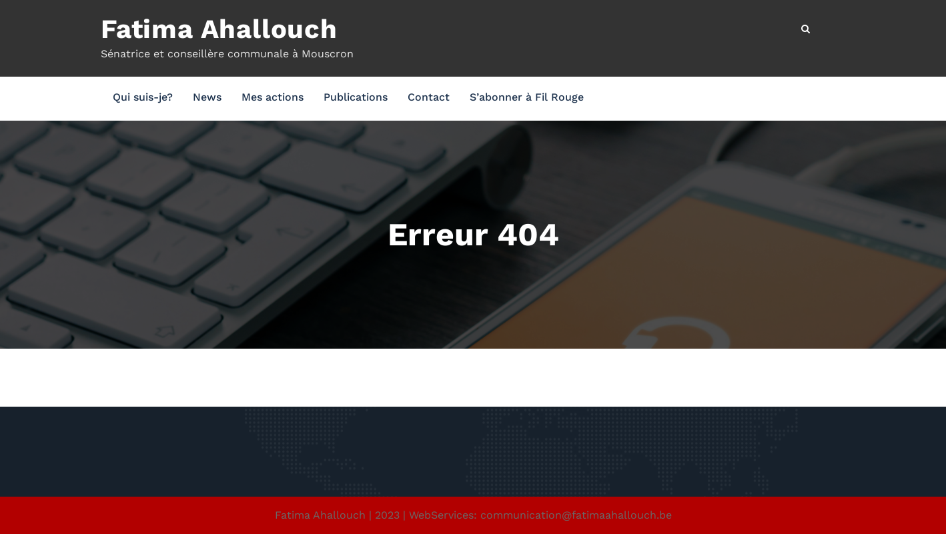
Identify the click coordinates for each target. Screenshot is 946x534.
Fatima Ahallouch (219, 29)
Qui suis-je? (143, 97)
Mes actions (273, 97)
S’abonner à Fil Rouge (527, 97)
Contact (429, 97)
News (207, 97)
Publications (356, 97)
